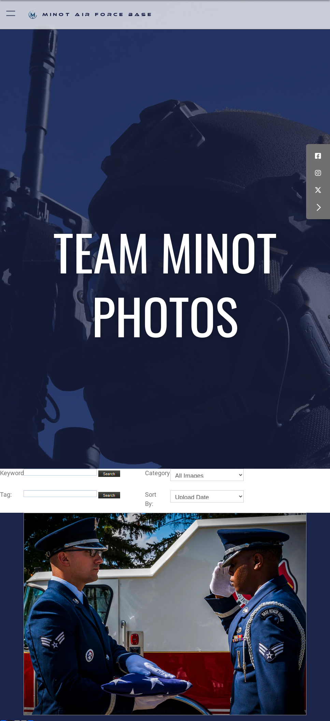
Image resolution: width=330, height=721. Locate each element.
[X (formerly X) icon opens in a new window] (318, 190)
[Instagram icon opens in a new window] (318, 173)
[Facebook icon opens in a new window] (318, 156)
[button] (11, 14)
